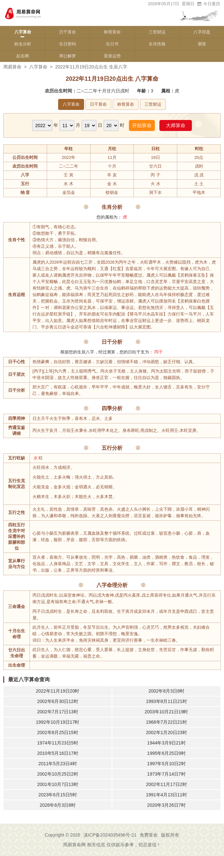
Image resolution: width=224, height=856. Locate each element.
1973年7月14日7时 (166, 774)
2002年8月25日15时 (57, 732)
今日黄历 (208, 3)
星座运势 (112, 56)
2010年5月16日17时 (57, 753)
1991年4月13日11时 (166, 794)
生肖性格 (157, 44)
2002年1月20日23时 (166, 732)
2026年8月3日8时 (58, 805)
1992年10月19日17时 (58, 722)
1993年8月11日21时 (166, 701)
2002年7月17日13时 (57, 711)
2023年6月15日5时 (57, 794)
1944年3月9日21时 (166, 742)
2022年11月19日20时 (58, 691)
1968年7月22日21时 (166, 722)
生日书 (112, 44)
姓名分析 (22, 44)
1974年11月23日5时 (57, 742)
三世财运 (157, 32)
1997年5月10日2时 (166, 763)
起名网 (22, 56)
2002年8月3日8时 (166, 691)
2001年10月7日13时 (57, 784)
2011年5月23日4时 (57, 763)
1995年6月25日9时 (166, 753)
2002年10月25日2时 (57, 774)
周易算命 (12, 66)
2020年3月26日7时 (166, 805)
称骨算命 (112, 32)
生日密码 (67, 44)
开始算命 (142, 125)
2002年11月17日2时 (166, 784)
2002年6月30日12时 (57, 701)
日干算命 (67, 32)
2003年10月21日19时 (166, 711)
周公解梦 (67, 56)
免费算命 (149, 835)
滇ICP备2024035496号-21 (109, 835)
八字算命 (22, 32)
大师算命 (175, 125)
